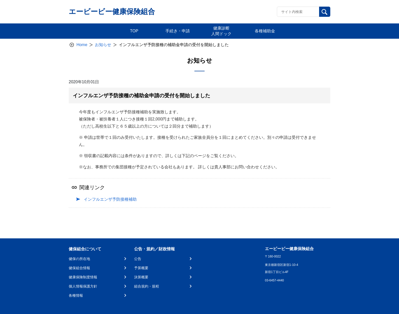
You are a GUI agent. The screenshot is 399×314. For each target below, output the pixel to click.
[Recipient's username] (298, 12)
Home (81, 45)
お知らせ (103, 45)
